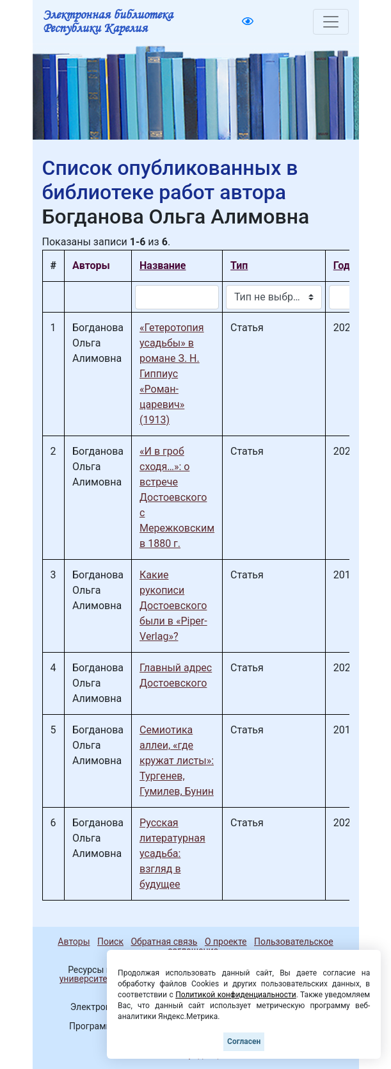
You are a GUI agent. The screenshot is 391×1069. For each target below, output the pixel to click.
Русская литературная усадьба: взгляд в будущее (172, 853)
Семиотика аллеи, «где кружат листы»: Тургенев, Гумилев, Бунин (177, 760)
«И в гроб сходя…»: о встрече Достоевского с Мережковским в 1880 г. (177, 497)
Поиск (110, 941)
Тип (239, 265)
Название (163, 265)
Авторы (74, 941)
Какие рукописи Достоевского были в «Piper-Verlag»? (173, 605)
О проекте (226, 941)
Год (341, 265)
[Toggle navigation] (331, 22)
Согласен (243, 1041)
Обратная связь (164, 941)
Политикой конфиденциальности (235, 994)
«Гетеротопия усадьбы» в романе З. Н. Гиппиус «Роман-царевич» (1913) (172, 374)
